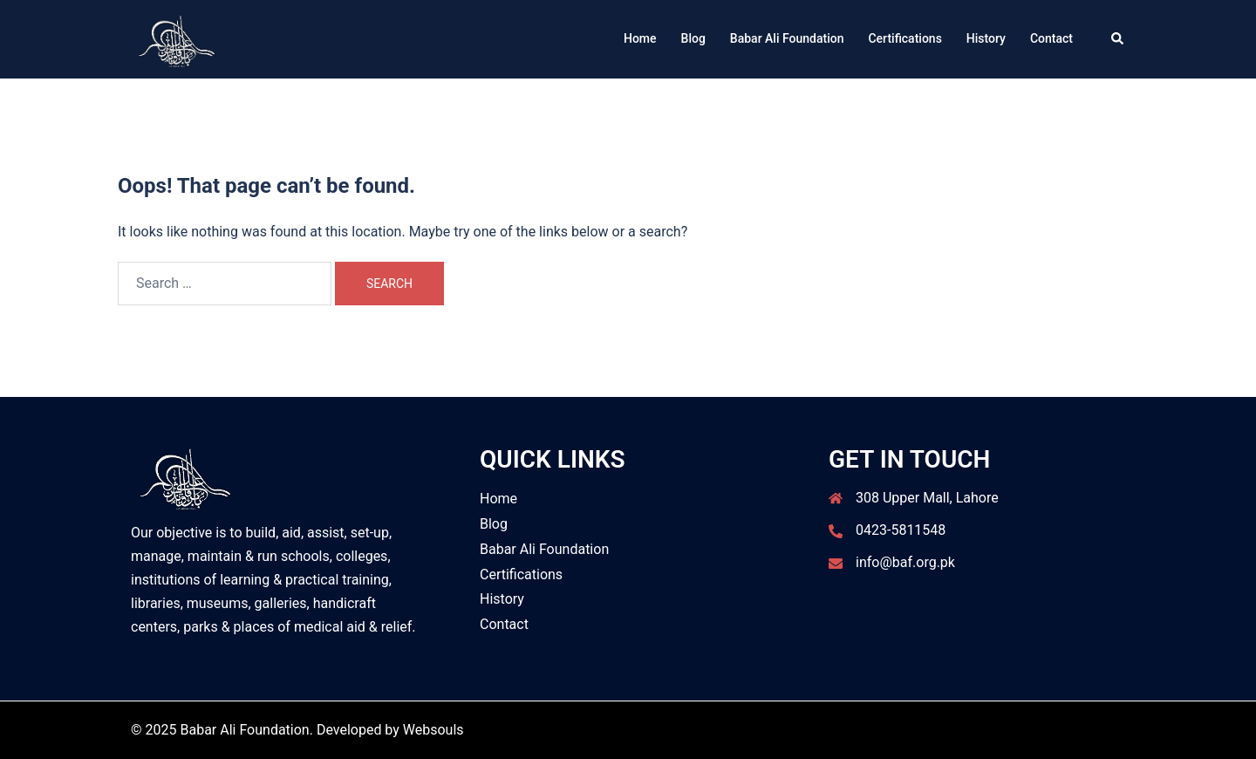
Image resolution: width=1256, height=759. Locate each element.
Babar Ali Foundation (787, 38)
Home (640, 38)
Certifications (904, 38)
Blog (693, 38)
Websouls (433, 729)
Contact (1051, 38)
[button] (1118, 39)
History (986, 38)
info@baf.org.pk (905, 562)
